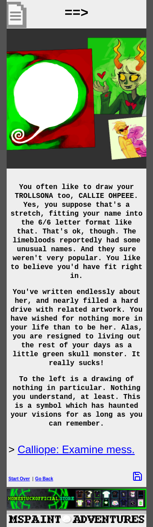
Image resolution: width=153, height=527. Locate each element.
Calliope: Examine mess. (76, 449)
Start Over (19, 478)
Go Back (44, 478)
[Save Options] (137, 476)
